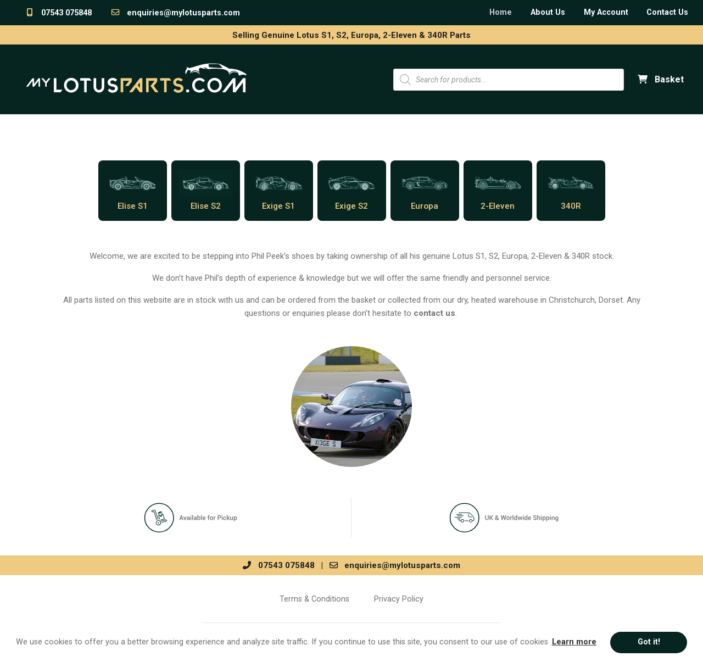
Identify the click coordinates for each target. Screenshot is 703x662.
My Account (606, 12)
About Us (548, 12)
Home (500, 12)
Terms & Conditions (314, 598)
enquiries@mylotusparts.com (175, 13)
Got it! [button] (649, 642)
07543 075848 (58, 13)
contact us (434, 313)
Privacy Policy (398, 598)
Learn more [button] (574, 642)
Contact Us (667, 12)
